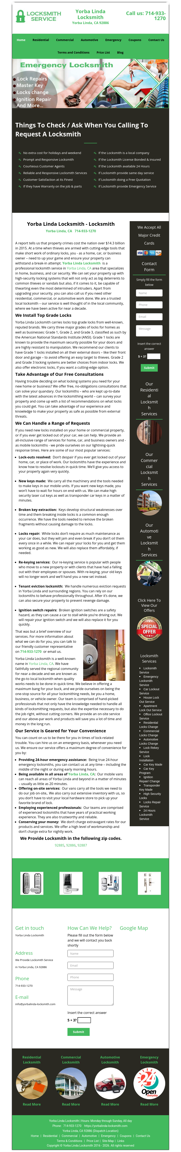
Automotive (89, 40)
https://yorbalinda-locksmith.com (105, 1126)
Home (21, 40)
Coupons (135, 40)
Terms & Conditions (69, 1141)
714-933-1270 (155, 16)
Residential (41, 40)
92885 (60, 845)
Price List (103, 52)
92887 (82, 845)
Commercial (65, 40)
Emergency (113, 40)
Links (120, 1141)
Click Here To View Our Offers (149, 605)
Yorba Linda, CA (59, 231)
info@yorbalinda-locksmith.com (35, 1004)
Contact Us (156, 40)
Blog (120, 52)
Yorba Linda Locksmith (81, 263)
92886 (71, 845)
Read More (32, 1104)
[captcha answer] (153, 356)
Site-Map (108, 1141)
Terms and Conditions (73, 52)
